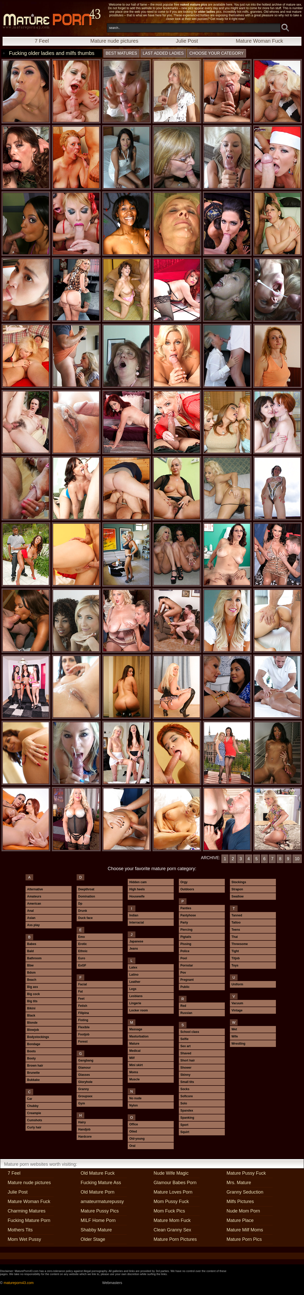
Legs (132, 989)
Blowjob (33, 1030)
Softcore (186, 1096)
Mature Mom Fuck (172, 1220)
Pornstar (186, 965)
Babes (31, 944)
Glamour (84, 1067)
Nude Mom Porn (243, 1211)
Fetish (82, 1006)
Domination (86, 896)
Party (184, 922)
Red (183, 1006)
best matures (121, 53)
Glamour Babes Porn (175, 1182)
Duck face (85, 918)
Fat (80, 991)
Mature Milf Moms (245, 1229)
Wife (234, 1036)
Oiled (133, 1131)
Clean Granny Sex (172, 1229)
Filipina (83, 1013)
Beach (31, 980)
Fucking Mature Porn (29, 1220)
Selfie (184, 1039)
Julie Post (187, 41)
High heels (137, 889)
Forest (83, 1041)
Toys (234, 965)
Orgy (184, 882)
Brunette (33, 1073)
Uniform (237, 984)
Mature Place (240, 1220)
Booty (31, 1058)
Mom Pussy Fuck (171, 1201)
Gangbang (85, 1060)
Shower (185, 1067)
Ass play (33, 925)
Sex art (185, 1046)
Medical (135, 1051)
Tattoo (236, 922)
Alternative (35, 889)
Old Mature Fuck (98, 1173)
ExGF (82, 965)
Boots (31, 1051)
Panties (185, 908)
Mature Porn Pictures (175, 1239)
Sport (184, 1125)
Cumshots (34, 1120)
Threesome (239, 944)
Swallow (237, 896)
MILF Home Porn (98, 1220)
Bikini (31, 1008)
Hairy (82, 1122)
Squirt (184, 1132)
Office (133, 1124)
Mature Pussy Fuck (246, 1173)
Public (185, 987)
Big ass (32, 987)
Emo (81, 937)
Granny (83, 1089)
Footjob (83, 1034)
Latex (133, 967)
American (34, 903)
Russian (186, 1013)
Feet (81, 998)
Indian (133, 915)
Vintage (236, 1010)
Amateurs (34, 896)
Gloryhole (85, 1082)
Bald (30, 951)
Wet (234, 1029)
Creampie (34, 1113)
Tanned (236, 915)
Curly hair (34, 1127)
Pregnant (187, 980)
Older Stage (93, 1239)
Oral (132, 1146)
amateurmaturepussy (102, 1201)
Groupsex (85, 1096)
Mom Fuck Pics (169, 1211)
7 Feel (42, 41)
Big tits (32, 1001)
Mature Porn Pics (244, 1239)
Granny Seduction (245, 1192)
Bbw (30, 965)
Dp (80, 903)
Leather (134, 982)
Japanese (136, 941)
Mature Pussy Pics (100, 1211)
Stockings (238, 882)
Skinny (185, 1075)
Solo (183, 1103)
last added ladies (163, 53)
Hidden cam (138, 882)
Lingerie (135, 1003)
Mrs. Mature (239, 1182)
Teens (235, 929)
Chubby (33, 1106)
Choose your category (216, 53)
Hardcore (85, 1136)
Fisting (83, 1020)
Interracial (136, 922)
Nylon (133, 1105)
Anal (30, 911)
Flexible (84, 1027)
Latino (133, 974)
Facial (82, 984)
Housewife (137, 896)
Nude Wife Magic (171, 1173)
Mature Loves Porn (173, 1192)
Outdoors (187, 889)
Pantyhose (188, 915)
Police (184, 951)
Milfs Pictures (240, 1201)
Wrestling (238, 1043)
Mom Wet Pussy (24, 1239)
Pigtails (185, 937)
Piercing (186, 929)
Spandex (186, 1110)
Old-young (137, 1138)
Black (31, 1015)
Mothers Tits (20, 1229)
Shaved (185, 1053)
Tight (235, 951)
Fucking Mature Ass (101, 1182)
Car (29, 1099)
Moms (133, 1072)
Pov (183, 972)
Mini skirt (136, 1065)
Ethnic (83, 951)
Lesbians (136, 996)
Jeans (133, 948)
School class (189, 1032)
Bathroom (34, 958)
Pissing (185, 944)
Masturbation (138, 1036)
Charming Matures (26, 1211)
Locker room (138, 1010)
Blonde (32, 1022)
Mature (134, 1043)
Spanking (187, 1117)
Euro (81, 958)
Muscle (134, 1079)
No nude (135, 1098)
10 (297, 859)
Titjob (235, 958)
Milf (132, 1058)
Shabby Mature (96, 1229)
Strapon (237, 889)
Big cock (33, 994)
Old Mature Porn (97, 1192)
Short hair (187, 1060)
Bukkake (33, 1080)
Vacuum (237, 1003)
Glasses (84, 1075)
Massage (135, 1029)
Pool (183, 958)
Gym (81, 1103)
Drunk (82, 911)
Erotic (82, 944)
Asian (31, 918)
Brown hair (35, 1065)
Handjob (84, 1129)
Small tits (187, 1082)
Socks (184, 1089)
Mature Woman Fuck (259, 41)
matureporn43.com (19, 1283)
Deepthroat (86, 889)
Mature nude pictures (114, 41)
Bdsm (31, 972)
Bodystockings (38, 1037)
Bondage (33, 1044)
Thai (234, 937)
